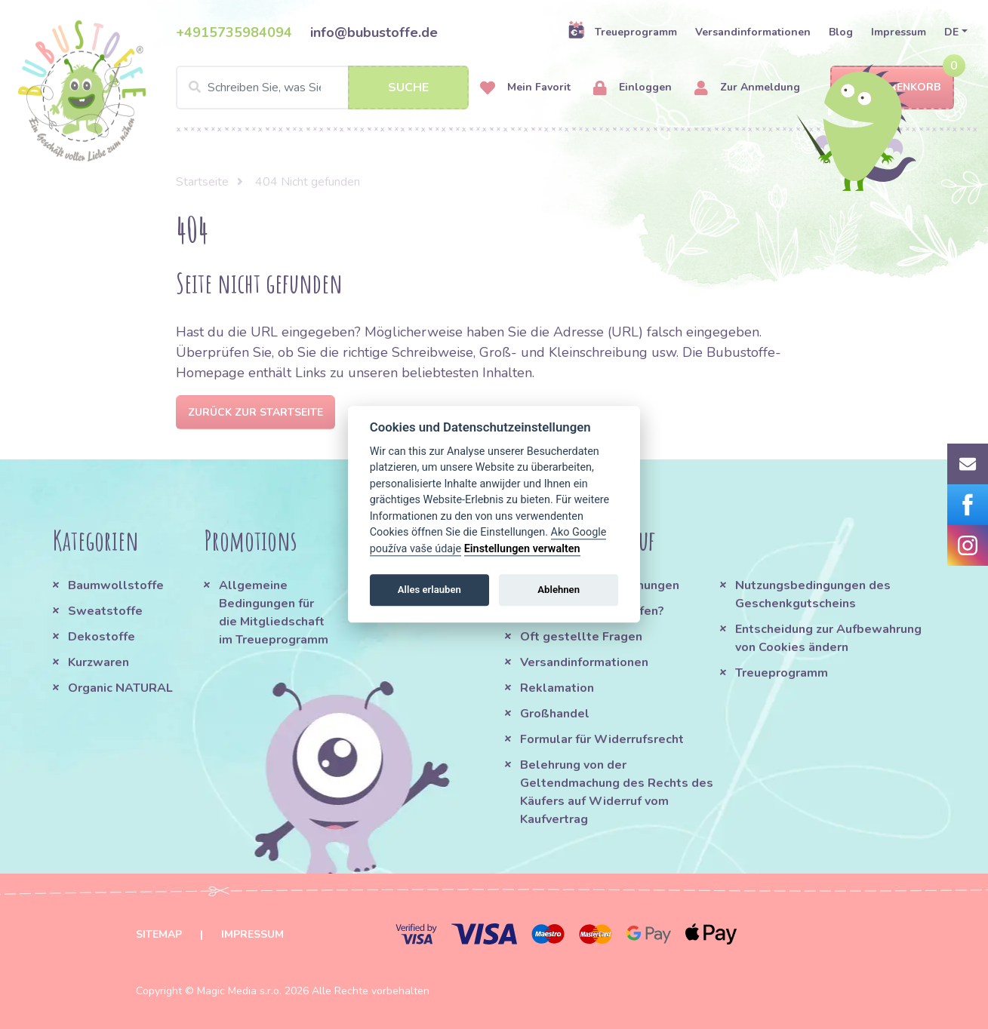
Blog (841, 32)
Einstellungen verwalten (522, 548)
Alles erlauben (429, 589)
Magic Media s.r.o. (239, 991)
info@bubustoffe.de (374, 32)
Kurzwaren (100, 662)
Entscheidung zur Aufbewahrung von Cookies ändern (828, 638)
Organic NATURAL (120, 688)
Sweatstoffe (105, 611)
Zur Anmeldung (747, 88)
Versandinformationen (753, 32)
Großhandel (554, 713)
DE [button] (951, 32)
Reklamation (557, 688)
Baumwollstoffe (116, 585)
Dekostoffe (101, 636)
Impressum (898, 32)
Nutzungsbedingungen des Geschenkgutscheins (813, 594)
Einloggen (632, 88)
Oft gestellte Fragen (581, 636)
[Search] (322, 87)
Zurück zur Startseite (255, 412)
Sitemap (159, 934)
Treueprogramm (622, 31)
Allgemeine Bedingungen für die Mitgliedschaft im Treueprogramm (273, 612)
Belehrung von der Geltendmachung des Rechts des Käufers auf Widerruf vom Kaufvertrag (616, 792)
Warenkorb (892, 88)
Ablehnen (558, 589)
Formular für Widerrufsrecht (602, 739)
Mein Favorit (525, 88)
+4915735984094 (234, 32)
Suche (408, 87)
